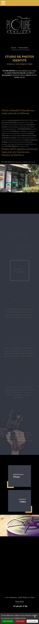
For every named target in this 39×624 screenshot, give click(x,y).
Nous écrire (19, 601)
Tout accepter (8, 621)
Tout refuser (20, 621)
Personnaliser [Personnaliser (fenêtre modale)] (32, 621)
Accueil (13, 48)
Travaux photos (23, 48)
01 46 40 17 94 (20, 606)
